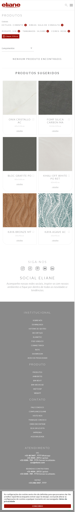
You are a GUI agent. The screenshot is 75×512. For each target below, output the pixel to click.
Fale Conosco (37, 407)
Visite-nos (37, 416)
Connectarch (37, 345)
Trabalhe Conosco (37, 420)
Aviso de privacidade (37, 358)
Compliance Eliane (37, 412)
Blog (37, 350)
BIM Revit (37, 381)
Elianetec (37, 337)
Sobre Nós (37, 320)
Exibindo (5, 21)
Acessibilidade (37, 437)
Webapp (37, 393)
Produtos (37, 372)
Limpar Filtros (12, 36)
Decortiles (37, 333)
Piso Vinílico (37, 341)
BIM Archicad (37, 385)
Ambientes (37, 376)
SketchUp (37, 389)
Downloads (37, 325)
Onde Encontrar (37, 424)
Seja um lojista (37, 428)
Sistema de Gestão (37, 329)
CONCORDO (37, 506)
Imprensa (37, 432)
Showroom (37, 354)
